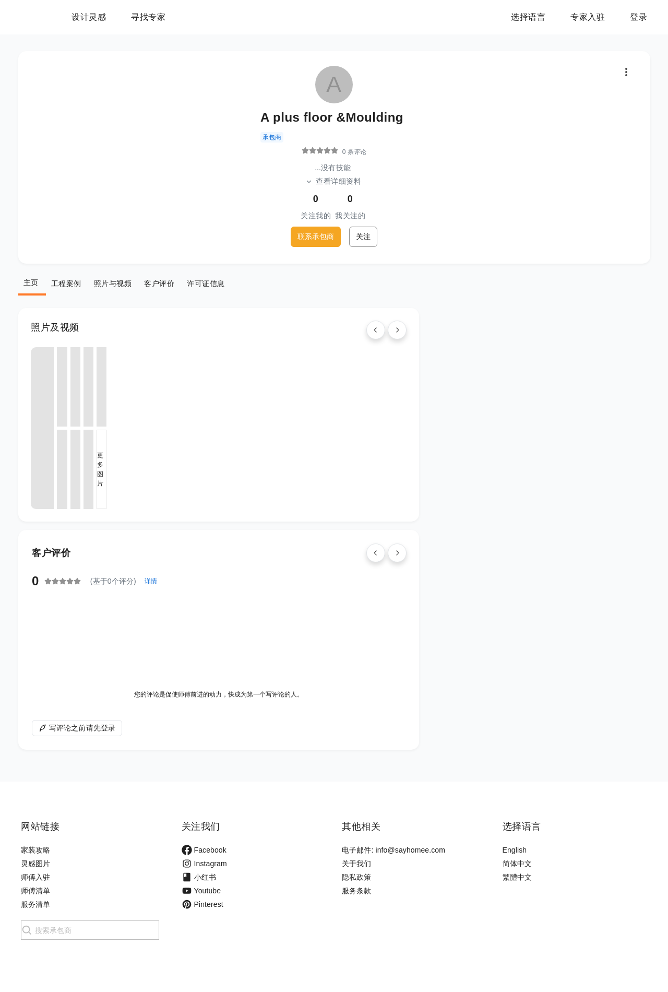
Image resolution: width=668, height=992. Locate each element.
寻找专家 (213, 17)
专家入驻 (587, 17)
